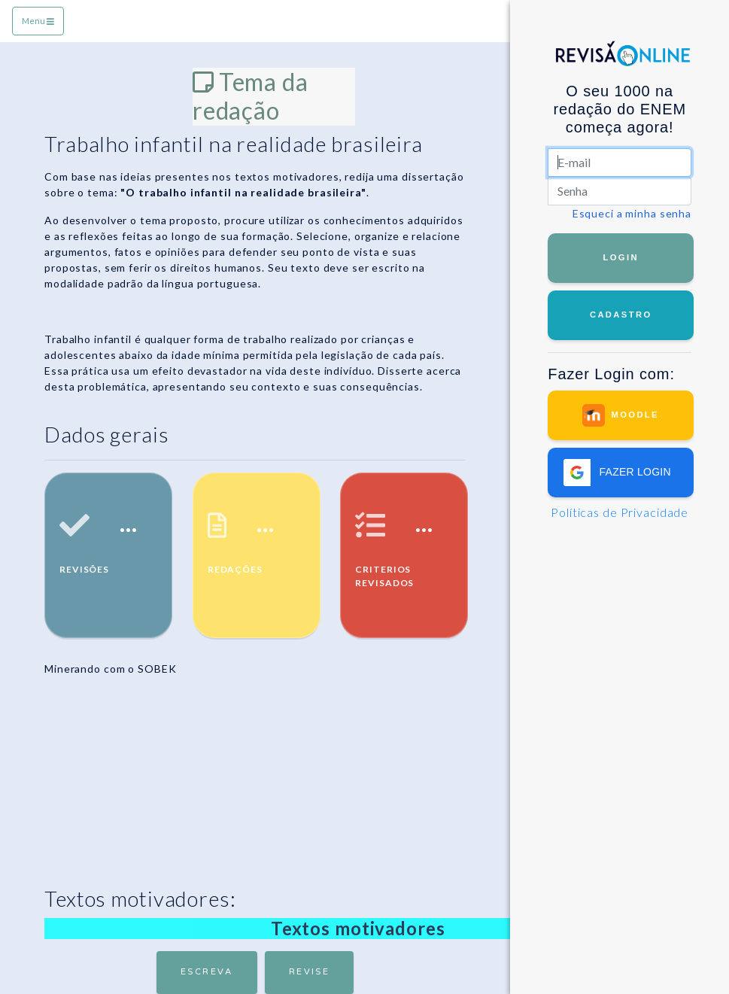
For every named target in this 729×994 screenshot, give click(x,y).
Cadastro (621, 314)
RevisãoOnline (623, 60)
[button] (621, 472)
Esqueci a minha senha (632, 213)
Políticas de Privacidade (619, 512)
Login (620, 257)
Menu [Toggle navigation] (38, 21)
